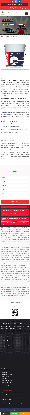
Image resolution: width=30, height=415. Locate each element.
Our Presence (5, 352)
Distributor (4, 362)
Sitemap (4, 350)
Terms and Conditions (7, 364)
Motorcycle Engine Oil (6, 112)
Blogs (3, 356)
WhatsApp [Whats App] (15, 413)
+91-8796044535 (15, 7)
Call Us (5, 413)
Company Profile (6, 346)
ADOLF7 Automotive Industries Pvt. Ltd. (13, 323)
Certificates (4, 358)
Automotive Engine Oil (7, 374)
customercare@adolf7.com (22, 8)
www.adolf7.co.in (15, 307)
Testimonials (5, 360)
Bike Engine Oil (5, 376)
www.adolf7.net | (15, 305)
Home (2, 36)
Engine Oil (18, 103)
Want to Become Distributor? (14, 4)
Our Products (5, 348)
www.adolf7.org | (6, 305)
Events (3, 354)
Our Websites (5, 366)
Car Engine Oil (5, 378)
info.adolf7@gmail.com (9, 8)
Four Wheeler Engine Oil (7, 382)
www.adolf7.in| (24, 305)
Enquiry (25, 413)
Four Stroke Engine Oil (7, 380)
